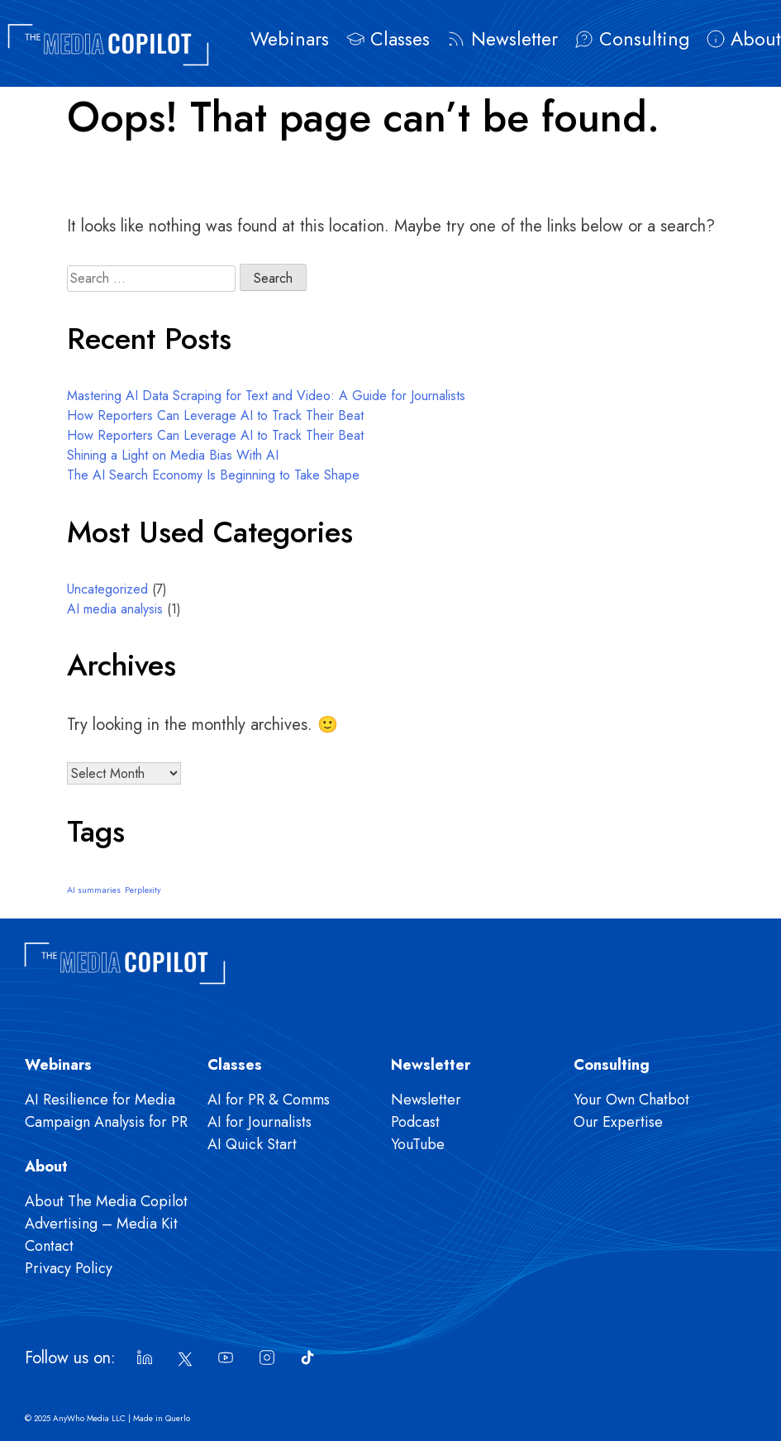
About (756, 39)
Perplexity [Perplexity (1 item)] (143, 890)
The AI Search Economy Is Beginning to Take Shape (213, 474)
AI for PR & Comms (268, 1099)
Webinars (289, 39)
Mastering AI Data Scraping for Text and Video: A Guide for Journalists (266, 395)
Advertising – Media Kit (101, 1223)
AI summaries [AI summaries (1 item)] (94, 890)
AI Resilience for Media (100, 1099)
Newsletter (514, 39)
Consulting (644, 39)
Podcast (415, 1122)
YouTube (418, 1144)
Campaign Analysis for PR (106, 1122)
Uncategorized (107, 589)
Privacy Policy (68, 1268)
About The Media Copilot (106, 1201)
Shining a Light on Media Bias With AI (173, 455)
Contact (49, 1246)
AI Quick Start (252, 1144)
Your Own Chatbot (631, 1099)
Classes (400, 39)
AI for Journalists (259, 1122)
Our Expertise (618, 1122)
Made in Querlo (161, 1418)
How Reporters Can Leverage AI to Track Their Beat (215, 415)
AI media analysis (115, 608)
